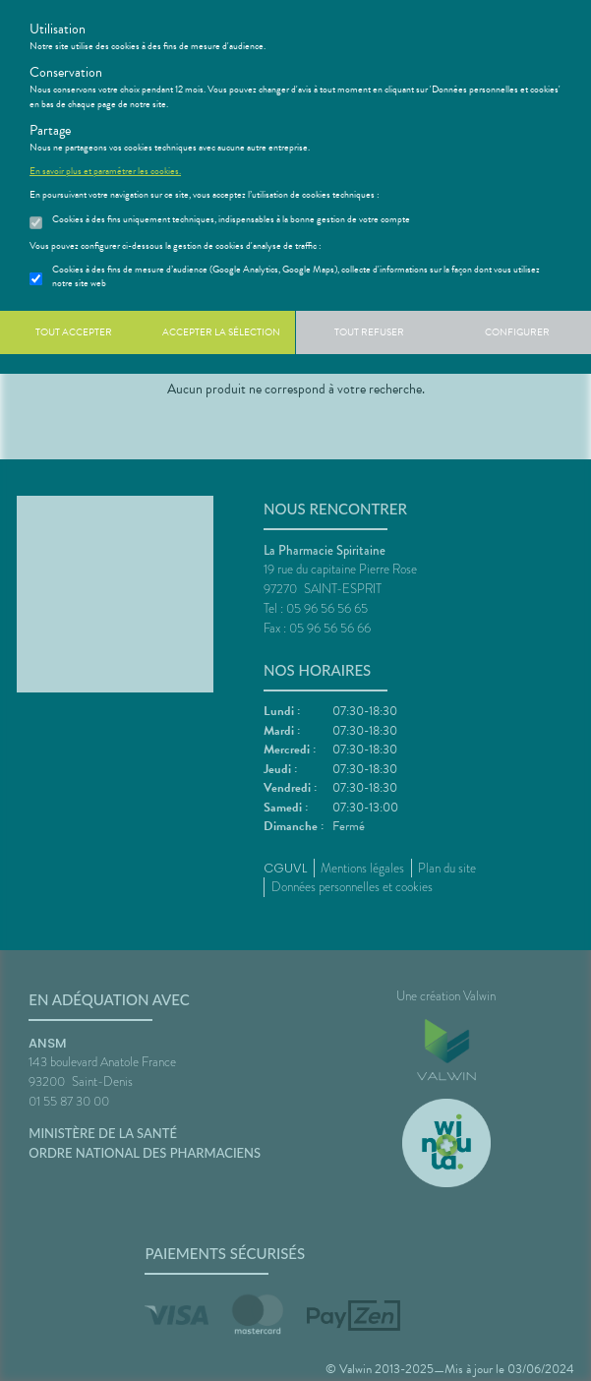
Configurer (517, 332)
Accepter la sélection (221, 332)
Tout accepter (73, 332)
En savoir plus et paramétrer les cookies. (105, 171)
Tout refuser (369, 332)
